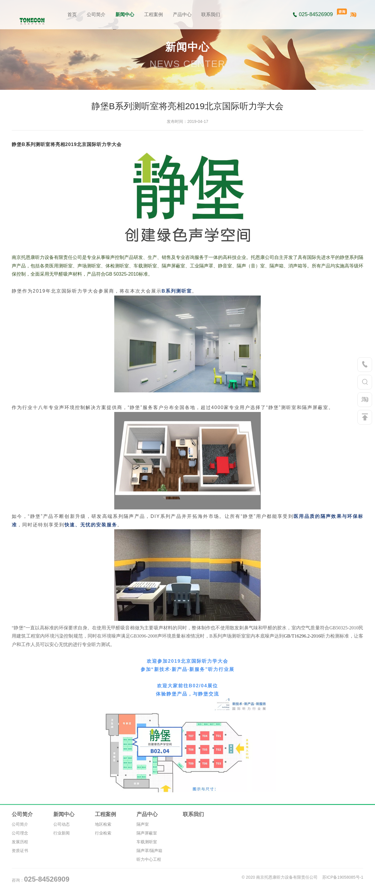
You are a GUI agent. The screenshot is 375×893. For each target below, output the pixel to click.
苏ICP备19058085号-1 (342, 877)
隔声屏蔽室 (147, 833)
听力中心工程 (149, 859)
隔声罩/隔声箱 (149, 850)
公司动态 (61, 824)
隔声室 (143, 824)
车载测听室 (147, 841)
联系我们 (210, 14)
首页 (72, 14)
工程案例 (153, 14)
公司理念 (20, 833)
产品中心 (182, 14)
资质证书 (20, 850)
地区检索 (103, 824)
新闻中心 (124, 14)
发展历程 (20, 841)
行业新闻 (61, 833)
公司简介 (96, 14)
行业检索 (103, 833)
